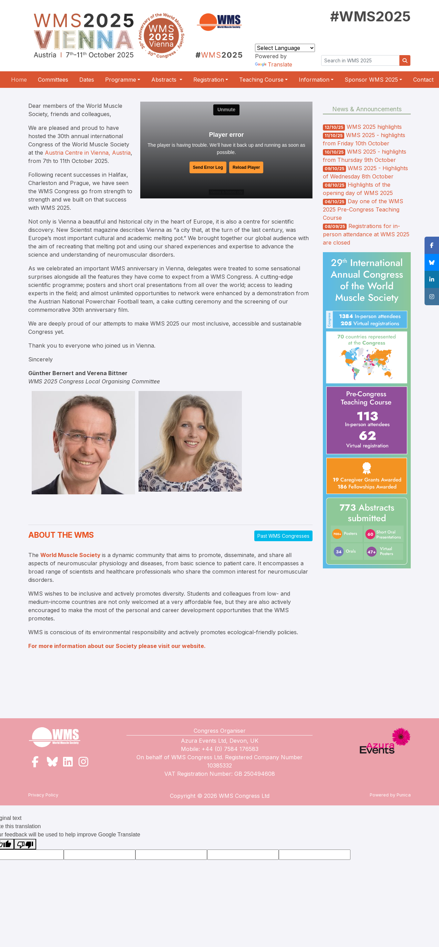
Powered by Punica (390, 794)
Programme (120, 79)
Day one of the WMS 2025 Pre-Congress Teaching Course (363, 209)
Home (19, 79)
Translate (273, 64)
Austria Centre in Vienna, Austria (88, 152)
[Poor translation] (25, 844)
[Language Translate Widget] (285, 48)
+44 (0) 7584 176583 (230, 748)
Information (314, 79)
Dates (86, 79)
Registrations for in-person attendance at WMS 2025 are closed (366, 234)
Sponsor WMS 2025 (371, 79)
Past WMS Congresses (283, 536)
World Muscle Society (70, 555)
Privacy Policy (43, 794)
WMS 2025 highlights (374, 126)
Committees (53, 79)
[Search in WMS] (360, 60)
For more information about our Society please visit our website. (117, 645)
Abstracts (164, 79)
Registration (208, 79)
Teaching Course (261, 79)
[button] (432, 245)
